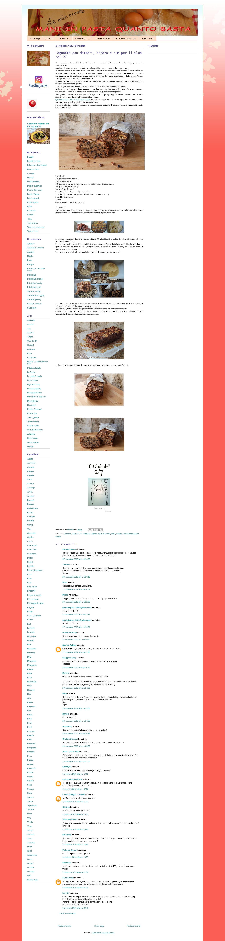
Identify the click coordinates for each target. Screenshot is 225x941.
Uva (29, 818)
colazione (87, 534)
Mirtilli (29, 673)
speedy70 (66, 767)
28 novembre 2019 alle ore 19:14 (76, 734)
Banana (68, 534)
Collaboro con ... (82, 38)
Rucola (30, 777)
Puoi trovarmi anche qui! (126, 38)
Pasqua (30, 264)
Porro (29, 756)
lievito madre (32, 438)
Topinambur (32, 805)
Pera (29, 711)
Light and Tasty (33, 384)
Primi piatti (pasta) (34, 283)
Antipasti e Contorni (35, 248)
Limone (30, 640)
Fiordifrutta (31, 357)
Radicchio (31, 768)
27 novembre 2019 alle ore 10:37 (76, 589)
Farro (29, 574)
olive (29, 876)
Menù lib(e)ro (32, 401)
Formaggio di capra (35, 603)
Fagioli (30, 562)
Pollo (29, 739)
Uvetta (58, 537)
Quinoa (30, 764)
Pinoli (29, 723)
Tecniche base (33, 422)
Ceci (29, 529)
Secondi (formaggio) (35, 295)
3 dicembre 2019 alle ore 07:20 (75, 888)
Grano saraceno (34, 616)
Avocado (31, 496)
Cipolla (30, 537)
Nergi (29, 686)
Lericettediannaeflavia (72, 779)
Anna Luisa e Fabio (71, 752)
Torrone (30, 810)
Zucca (29, 838)
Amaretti (30, 467)
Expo (29, 353)
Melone (30, 669)
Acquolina (67, 726)
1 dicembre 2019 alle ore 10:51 (75, 774)
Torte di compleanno (35, 227)
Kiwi (29, 624)
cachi (29, 851)
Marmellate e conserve (36, 397)
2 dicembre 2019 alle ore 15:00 (75, 829)
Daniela (70, 530)
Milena (65, 595)
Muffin (29, 206)
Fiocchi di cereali (34, 595)
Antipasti (31, 244)
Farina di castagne (35, 570)
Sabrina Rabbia (69, 645)
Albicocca (31, 463)
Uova (29, 814)
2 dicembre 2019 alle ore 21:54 (75, 872)
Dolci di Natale (104, 534)
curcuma (31, 871)
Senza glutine (133, 534)
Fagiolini (30, 566)
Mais (113, 534)
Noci (125, 534)
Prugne (30, 760)
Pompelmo (31, 748)
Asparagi (31, 488)
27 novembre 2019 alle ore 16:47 (76, 640)
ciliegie (30, 863)
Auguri (30, 337)
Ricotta (30, 772)
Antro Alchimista (70, 820)
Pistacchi (31, 731)
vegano (30, 446)
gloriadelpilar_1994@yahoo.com (76, 607)
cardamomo (32, 855)
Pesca (29, 715)
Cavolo (30, 525)
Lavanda (31, 632)
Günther (66, 807)
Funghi (30, 611)
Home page (35, 38)
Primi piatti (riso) (34, 287)
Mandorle (31, 653)
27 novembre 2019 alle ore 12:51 (76, 615)
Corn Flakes (32, 545)
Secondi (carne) (34, 291)
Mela (29, 657)
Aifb (29, 329)
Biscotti (30, 157)
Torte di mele (32, 231)
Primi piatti (31, 275)
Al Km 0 (30, 333)
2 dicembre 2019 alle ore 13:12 (75, 814)
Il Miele (30, 620)
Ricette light (32, 413)
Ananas (30, 471)
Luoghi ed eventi (34, 389)
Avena (30, 492)
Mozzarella (31, 682)
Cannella (31, 517)
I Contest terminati (102, 38)
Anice (29, 479)
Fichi (29, 583)
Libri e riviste (32, 380)
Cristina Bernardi (70, 739)
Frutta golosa (32, 202)
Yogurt (30, 830)
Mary (64, 693)
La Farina (31, 372)
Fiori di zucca (32, 599)
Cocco (30, 541)
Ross (64, 582)
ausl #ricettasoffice (35, 430)
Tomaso (66, 565)
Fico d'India (32, 587)
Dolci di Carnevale (34, 190)
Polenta (30, 735)
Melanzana (32, 665)
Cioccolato (31, 533)
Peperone (31, 706)
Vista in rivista (33, 426)
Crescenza (31, 554)
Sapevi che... (64, 38)
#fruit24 (30, 324)
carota (29, 859)
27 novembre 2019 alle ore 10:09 (76, 559)
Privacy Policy (148, 38)
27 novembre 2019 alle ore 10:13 (76, 577)
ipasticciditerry (69, 549)
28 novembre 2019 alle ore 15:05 (76, 708)
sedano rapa (32, 880)
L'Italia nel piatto (34, 368)
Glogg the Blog (69, 658)
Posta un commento (67, 913)
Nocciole (31, 690)
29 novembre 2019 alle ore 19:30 (76, 761)
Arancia (30, 484)
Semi (29, 785)
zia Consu (66, 835)
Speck (29, 793)
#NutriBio (31, 320)
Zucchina (31, 843)
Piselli (29, 727)
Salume (30, 781)
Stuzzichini (31, 308)
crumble (30, 867)
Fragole (30, 607)
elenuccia (66, 863)
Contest (30, 345)
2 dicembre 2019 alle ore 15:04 (75, 845)
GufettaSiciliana (69, 633)
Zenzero (30, 834)
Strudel (30, 215)
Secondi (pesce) (34, 299)
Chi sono (49, 38)
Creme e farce (33, 169)
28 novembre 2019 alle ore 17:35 (76, 721)
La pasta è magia (34, 376)
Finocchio (31, 591)
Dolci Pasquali (33, 182)
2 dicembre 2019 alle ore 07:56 (75, 789)
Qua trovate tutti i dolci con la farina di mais (72, 100)
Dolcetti (30, 178)
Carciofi (30, 521)
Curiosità (31, 349)
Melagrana (31, 661)
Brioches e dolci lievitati (37, 165)
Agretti (30, 459)
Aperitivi (30, 252)
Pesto (29, 719)
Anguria (30, 475)
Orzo (29, 698)
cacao (29, 847)
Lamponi (31, 628)
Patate (30, 702)
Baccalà (30, 500)
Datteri (94, 534)
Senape (30, 789)
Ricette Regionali (34, 409)
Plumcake (31, 211)
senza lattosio (33, 442)
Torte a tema (32, 223)
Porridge (30, 752)
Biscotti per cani (34, 161)
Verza (29, 826)
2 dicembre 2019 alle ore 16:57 (75, 857)
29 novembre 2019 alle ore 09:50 (76, 746)
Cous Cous (32, 550)
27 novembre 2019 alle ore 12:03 (76, 602)
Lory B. (65, 893)
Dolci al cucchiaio (34, 186)
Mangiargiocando (34, 393)
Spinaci (30, 797)
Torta (29, 219)
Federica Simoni (69, 850)
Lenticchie (31, 636)
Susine (30, 801)
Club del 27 (77, 534)
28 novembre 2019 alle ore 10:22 (76, 667)
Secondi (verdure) (34, 304)
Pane (29, 260)
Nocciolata (31, 405)
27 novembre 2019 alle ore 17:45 (76, 652)
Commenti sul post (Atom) (103, 933)
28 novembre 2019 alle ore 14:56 (76, 688)
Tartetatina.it (68, 878)
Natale (119, 534)
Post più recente (64, 926)
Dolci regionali (33, 198)
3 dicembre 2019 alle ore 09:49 (75, 908)
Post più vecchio (134, 926)
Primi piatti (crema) (35, 279)
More (29, 677)
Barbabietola (32, 508)
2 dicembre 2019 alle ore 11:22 (75, 802)
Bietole (30, 512)
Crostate (30, 173)
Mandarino (31, 649)
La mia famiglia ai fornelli (73, 795)
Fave (29, 578)
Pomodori (31, 744)
